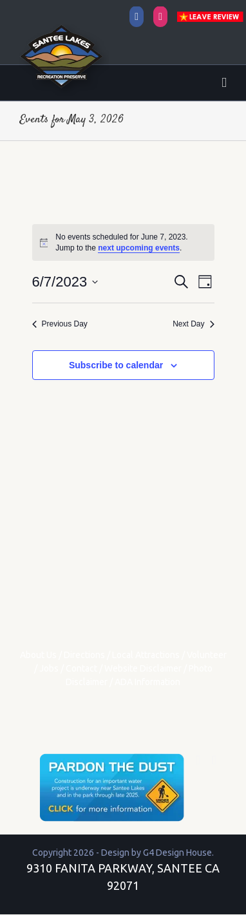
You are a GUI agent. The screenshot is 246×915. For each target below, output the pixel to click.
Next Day (193, 323)
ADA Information (147, 682)
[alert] (123, 242)
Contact (81, 668)
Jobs (49, 668)
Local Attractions (146, 655)
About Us (38, 655)
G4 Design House (177, 852)
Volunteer (207, 655)
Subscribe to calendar (116, 365)
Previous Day (60, 323)
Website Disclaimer (143, 668)
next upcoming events (139, 247)
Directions (84, 655)
